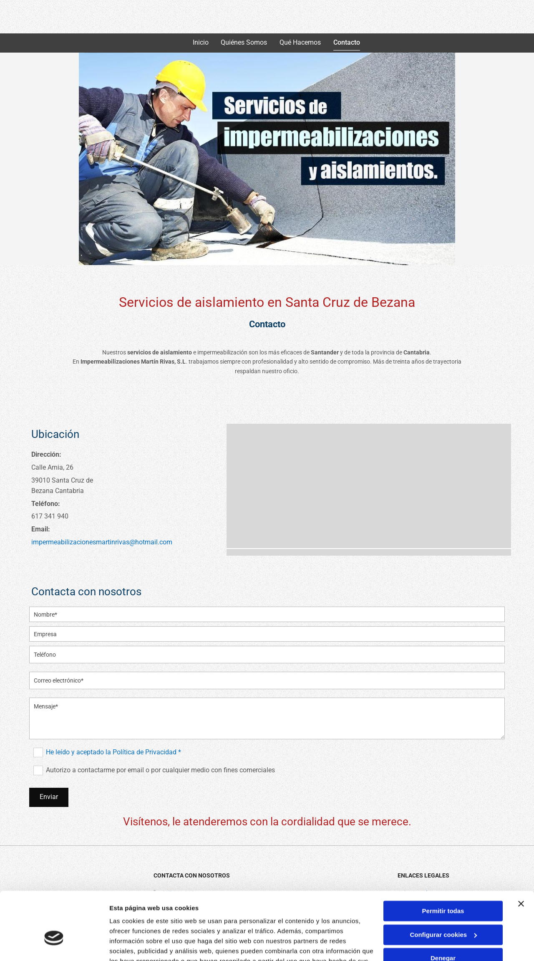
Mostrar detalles (133, 944)
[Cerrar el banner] (521, 854)
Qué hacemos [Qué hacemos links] (300, 42)
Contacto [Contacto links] (347, 42)
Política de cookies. (170, 921)
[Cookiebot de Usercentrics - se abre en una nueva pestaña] (54, 944)
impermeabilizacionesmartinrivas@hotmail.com (101, 542)
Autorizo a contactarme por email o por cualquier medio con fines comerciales (160, 770)
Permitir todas (443, 861)
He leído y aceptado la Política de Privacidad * (113, 752)
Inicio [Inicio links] (201, 42)
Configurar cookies (443, 884)
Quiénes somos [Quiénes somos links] (244, 42)
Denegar (443, 908)
